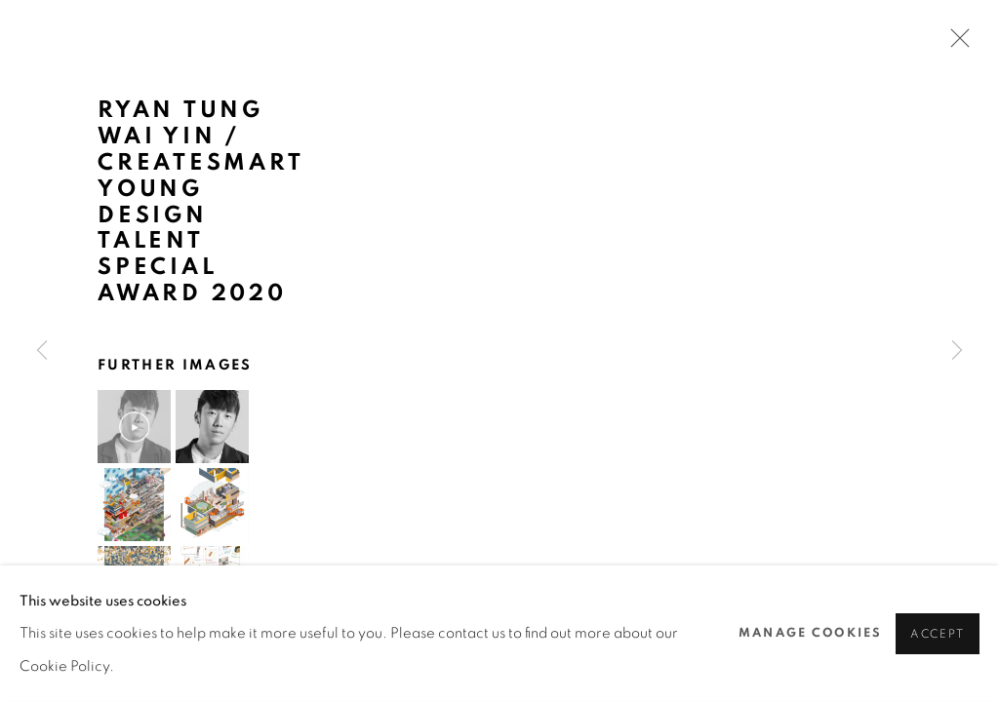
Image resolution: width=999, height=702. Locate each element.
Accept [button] (937, 634)
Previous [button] (42, 351)
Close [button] (955, 43)
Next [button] (957, 351)
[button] (134, 426)
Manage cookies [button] (810, 633)
